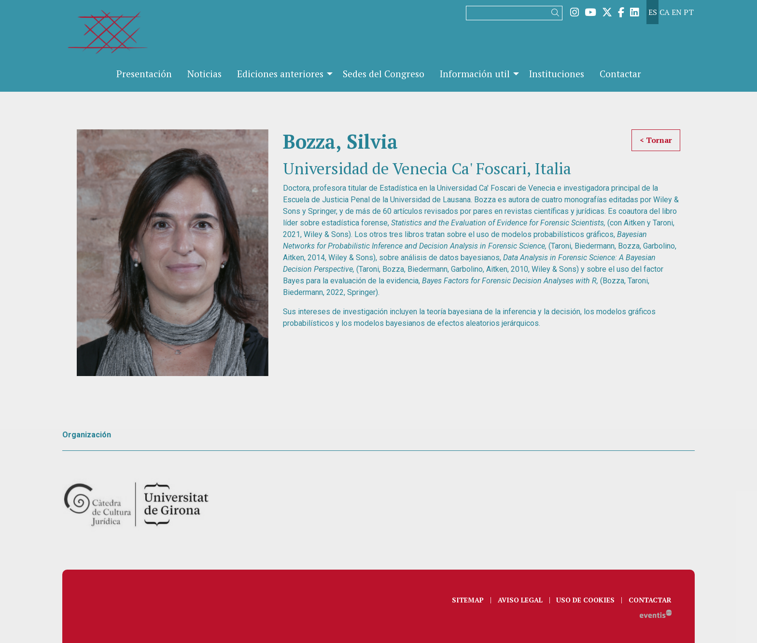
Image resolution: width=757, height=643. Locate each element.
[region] (172, 253)
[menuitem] (574, 12)
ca (664, 12)
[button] (556, 13)
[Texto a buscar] (514, 13)
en (677, 12)
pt (689, 12)
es (652, 12)
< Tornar (656, 140)
